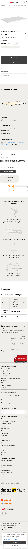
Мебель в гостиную (6, 472)
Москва (13, 334)
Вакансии (3, 387)
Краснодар (22, 338)
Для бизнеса (4, 433)
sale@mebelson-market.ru (8, 371)
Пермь (12, 346)
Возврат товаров (5, 440)
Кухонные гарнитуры (6, 465)
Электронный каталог (7, 438)
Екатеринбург (14, 349)
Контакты (3, 380)
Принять (15, 542)
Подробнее (4, 351)
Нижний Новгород (13, 344)
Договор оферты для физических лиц (10, 523)
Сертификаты (4, 443)
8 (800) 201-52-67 (12, 332)
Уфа (21, 340)
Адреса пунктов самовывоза (8, 421)
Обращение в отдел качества (9, 383)
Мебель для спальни (6, 460)
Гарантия (3, 426)
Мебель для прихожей (7, 475)
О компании (4, 419)
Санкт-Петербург (22, 335)
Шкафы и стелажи (6, 463)
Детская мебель (5, 470)
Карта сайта (4, 435)
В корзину (14, 57)
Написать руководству (7, 385)
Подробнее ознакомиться (11, 539)
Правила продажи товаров (8, 445)
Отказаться (15, 545)
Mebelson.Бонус (5, 428)
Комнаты (3, 452)
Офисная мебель (5, 468)
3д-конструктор (5, 431)
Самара (13, 340)
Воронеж (13, 338)
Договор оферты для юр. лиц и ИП (10, 525)
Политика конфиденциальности (9, 527)
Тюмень (22, 343)
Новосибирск (23, 346)
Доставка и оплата (6, 423)
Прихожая (4, 455)
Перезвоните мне (6, 373)
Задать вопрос (5, 375)
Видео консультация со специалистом (11, 378)
